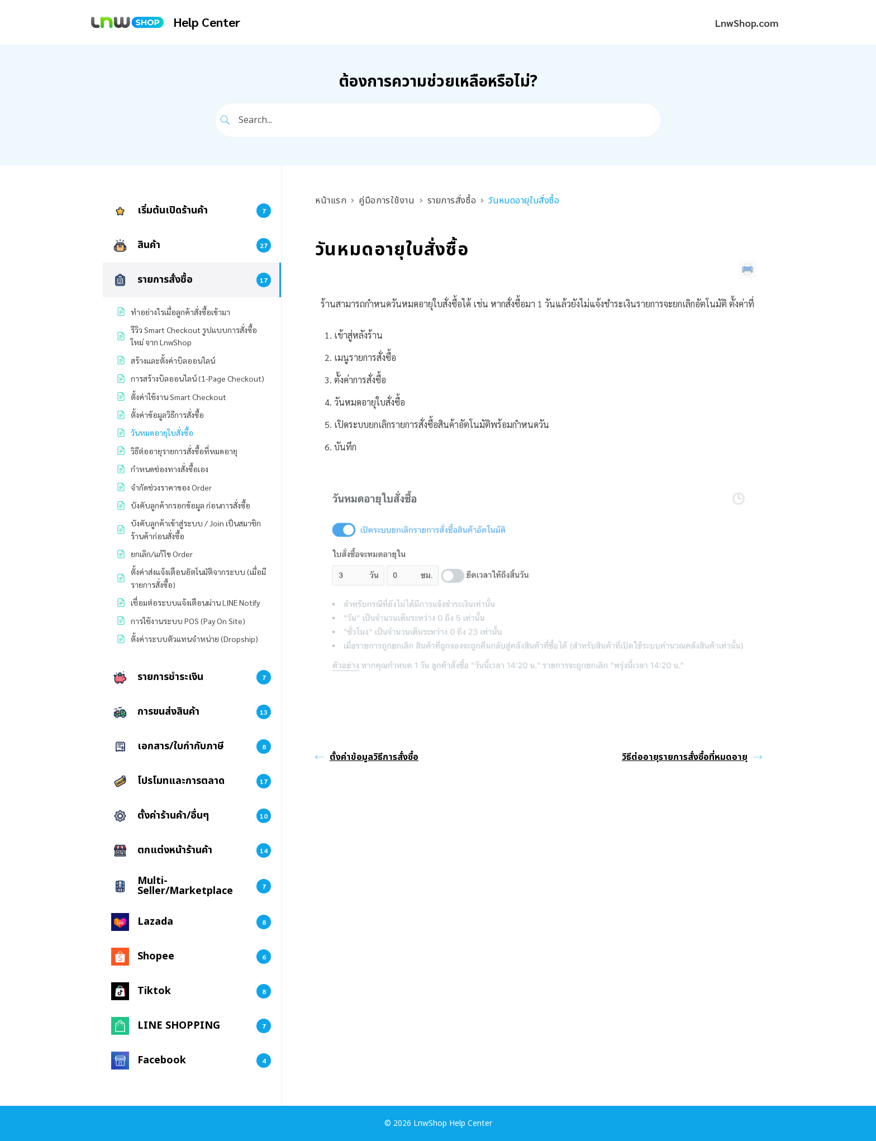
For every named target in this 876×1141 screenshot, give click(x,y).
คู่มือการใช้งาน (387, 200)
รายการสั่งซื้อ (452, 200)
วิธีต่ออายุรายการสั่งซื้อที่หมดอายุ (692, 757)
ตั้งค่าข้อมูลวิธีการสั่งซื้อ (366, 757)
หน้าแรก (330, 200)
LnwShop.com (747, 22)
